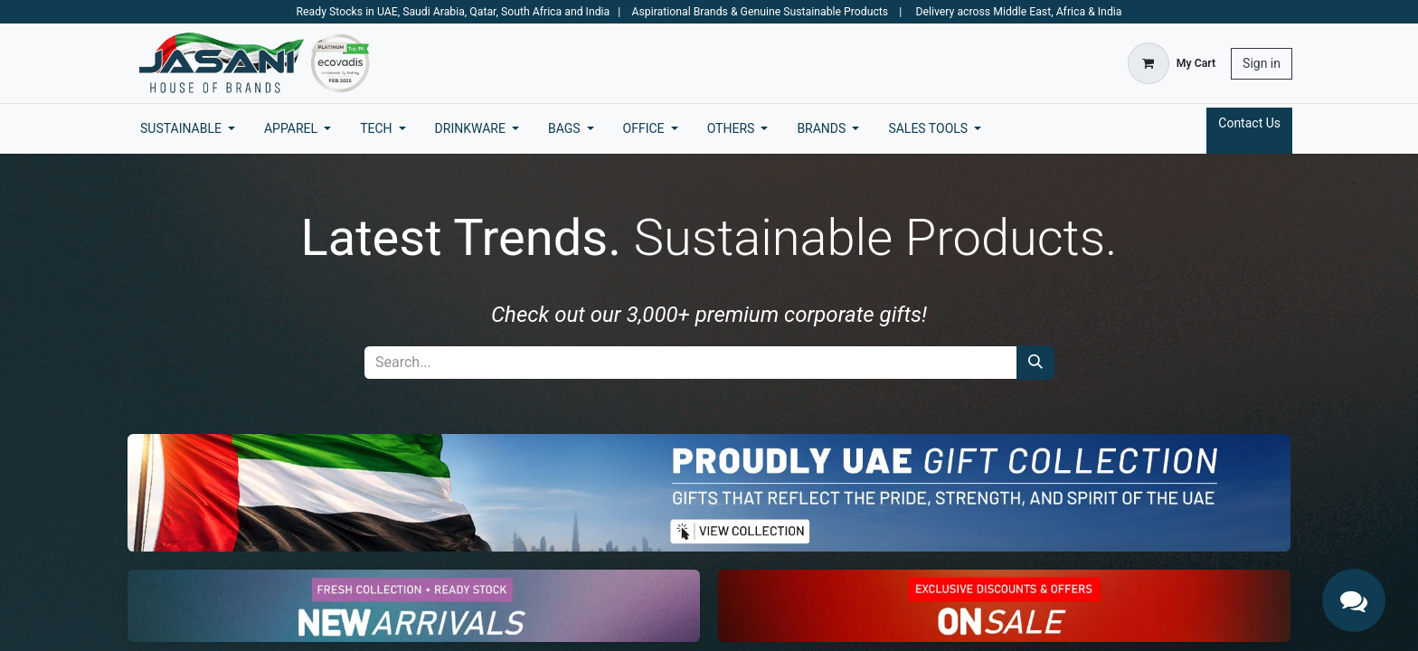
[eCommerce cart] (1171, 63)
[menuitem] (188, 129)
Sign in (1262, 63)
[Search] (1035, 362)
